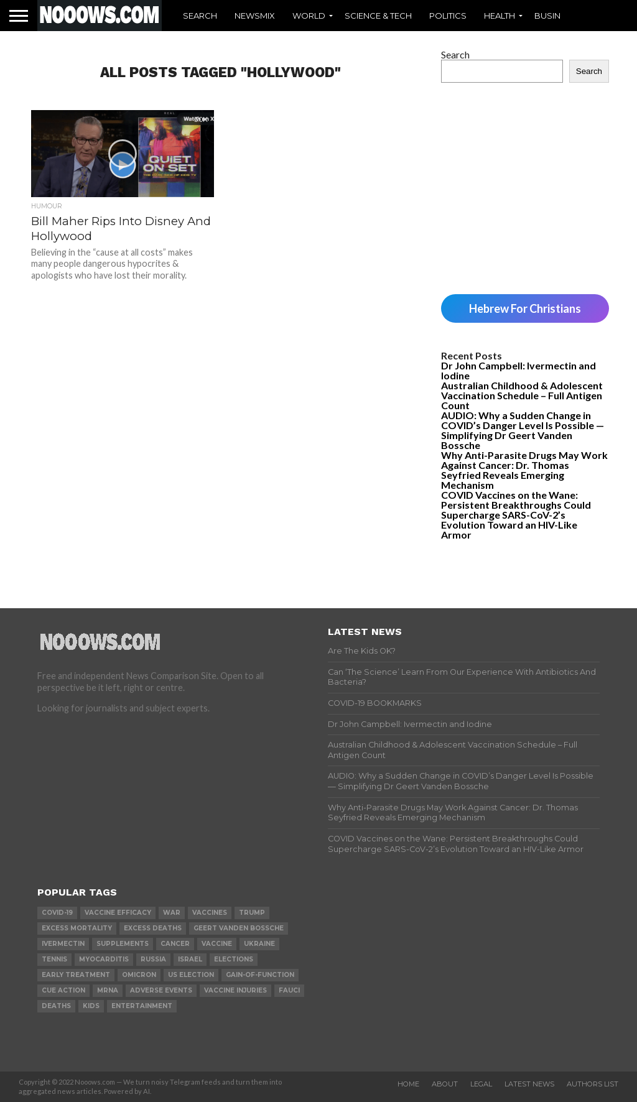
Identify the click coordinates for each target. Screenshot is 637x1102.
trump (252, 913)
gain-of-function (260, 975)
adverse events (161, 990)
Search (200, 16)
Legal (481, 1084)
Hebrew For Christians (525, 308)
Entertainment (141, 1006)
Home (408, 1084)
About (445, 1084)
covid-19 (57, 913)
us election (191, 975)
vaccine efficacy (118, 913)
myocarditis (104, 959)
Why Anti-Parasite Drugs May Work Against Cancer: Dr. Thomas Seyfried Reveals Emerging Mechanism (524, 470)
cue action (63, 990)
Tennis (54, 959)
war (171, 913)
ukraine (259, 944)
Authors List (592, 1084)
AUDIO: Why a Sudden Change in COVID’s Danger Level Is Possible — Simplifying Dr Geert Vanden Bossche (522, 430)
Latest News (529, 1084)
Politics (448, 16)
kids (91, 1006)
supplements (122, 944)
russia (153, 959)
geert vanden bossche (238, 928)
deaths (56, 1006)
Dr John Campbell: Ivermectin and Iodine (518, 370)
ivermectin (63, 944)
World (308, 16)
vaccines (209, 913)
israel (190, 959)
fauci (289, 990)
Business (555, 16)
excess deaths (153, 928)
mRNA (107, 990)
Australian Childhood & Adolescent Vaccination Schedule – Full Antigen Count (522, 395)
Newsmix (255, 16)
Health (499, 16)
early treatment (76, 975)
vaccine (217, 944)
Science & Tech (378, 16)
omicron (139, 975)
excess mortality (77, 928)
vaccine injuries (235, 990)
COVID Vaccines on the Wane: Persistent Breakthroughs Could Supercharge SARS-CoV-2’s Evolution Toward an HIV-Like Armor (516, 514)
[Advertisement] (525, 188)
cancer (175, 944)
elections (233, 959)
